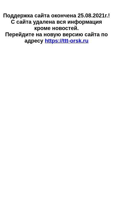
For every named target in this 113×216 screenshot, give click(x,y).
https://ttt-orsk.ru (67, 41)
